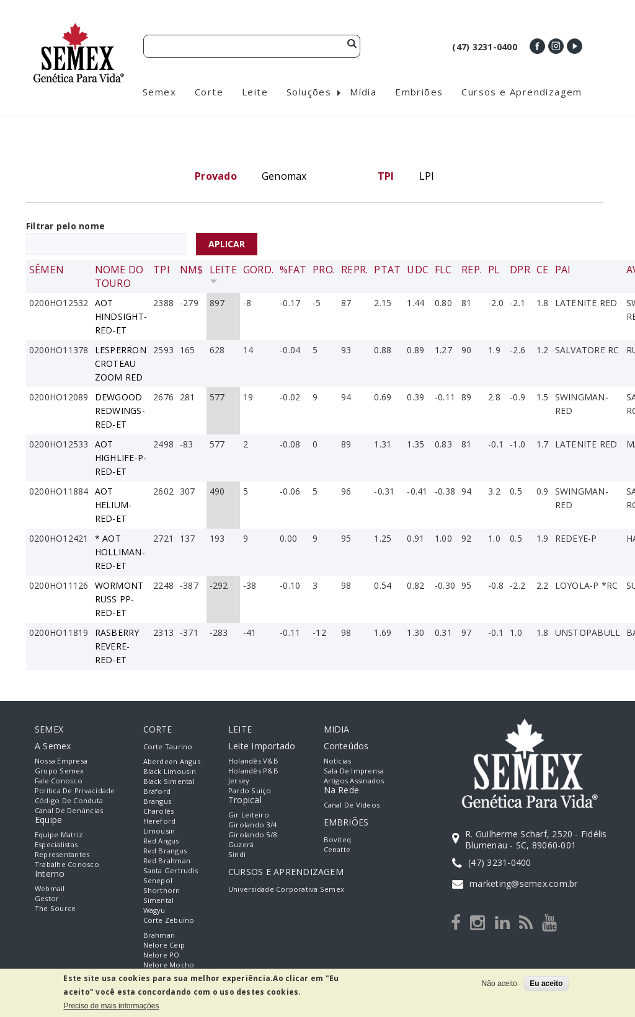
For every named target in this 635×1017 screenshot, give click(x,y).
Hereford (159, 820)
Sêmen (46, 269)
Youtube (574, 46)
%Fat (293, 269)
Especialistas (56, 844)
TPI (161, 269)
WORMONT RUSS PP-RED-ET (119, 599)
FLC (443, 269)
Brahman (159, 935)
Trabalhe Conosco (67, 864)
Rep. (471, 269)
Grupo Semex (59, 770)
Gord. (258, 269)
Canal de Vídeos (352, 804)
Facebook (537, 46)
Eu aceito (546, 983)
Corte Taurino (168, 746)
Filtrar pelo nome (65, 226)
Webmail (50, 888)
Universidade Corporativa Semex (286, 889)
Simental (158, 900)
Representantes (62, 854)
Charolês (158, 811)
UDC (418, 269)
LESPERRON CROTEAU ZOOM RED (120, 363)
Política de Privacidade (75, 790)
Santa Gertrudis (170, 870)
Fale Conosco (58, 780)
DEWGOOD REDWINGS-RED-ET (120, 410)
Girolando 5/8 (252, 834)
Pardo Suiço (250, 790)
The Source (55, 908)
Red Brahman (167, 860)
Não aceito (499, 983)
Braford (157, 791)
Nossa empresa (61, 760)
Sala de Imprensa (354, 770)
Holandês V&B (253, 760)
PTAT (387, 269)
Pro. (324, 269)
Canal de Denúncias (69, 810)
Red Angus (161, 840)
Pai (563, 269)
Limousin (159, 830)
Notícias (338, 760)
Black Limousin (169, 771)
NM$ (191, 269)
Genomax (284, 176)
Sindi (237, 854)
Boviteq (338, 839)
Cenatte (337, 849)
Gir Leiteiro (248, 814)
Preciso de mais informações (111, 1006)
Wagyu (154, 910)
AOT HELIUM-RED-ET (113, 504)
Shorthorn (161, 890)
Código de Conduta (69, 800)
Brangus (157, 801)
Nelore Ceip (164, 944)
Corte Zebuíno (169, 920)
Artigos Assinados (354, 780)
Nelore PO (161, 954)
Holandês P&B (253, 770)
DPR (520, 269)
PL (494, 269)
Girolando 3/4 (252, 824)
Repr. (354, 269)
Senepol (158, 880)
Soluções (308, 92)
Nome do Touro (119, 276)
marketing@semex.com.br (523, 883)
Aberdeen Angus (171, 761)
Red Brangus (165, 850)
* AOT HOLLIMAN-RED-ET (120, 551)
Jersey (238, 780)
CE (542, 269)
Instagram (556, 46)
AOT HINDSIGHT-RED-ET (121, 316)
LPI (427, 176)
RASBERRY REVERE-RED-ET (117, 646)
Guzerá (241, 844)
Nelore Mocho (169, 964)
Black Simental (169, 781)
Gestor (47, 898)
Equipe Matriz (58, 834)
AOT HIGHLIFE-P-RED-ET (121, 457)
